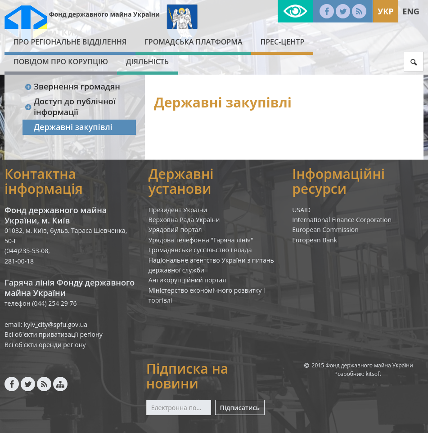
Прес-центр (282, 42)
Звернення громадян (72, 86)
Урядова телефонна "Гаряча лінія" (201, 240)
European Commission (325, 229)
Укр (385, 11)
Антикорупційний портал (187, 280)
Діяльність (147, 62)
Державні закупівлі (73, 126)
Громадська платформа (193, 42)
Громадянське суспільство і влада (200, 250)
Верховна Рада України (184, 219)
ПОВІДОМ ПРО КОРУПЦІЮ (61, 62)
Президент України (178, 209)
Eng (410, 11)
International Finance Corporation (342, 219)
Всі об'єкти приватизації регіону (54, 334)
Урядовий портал (175, 229)
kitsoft (374, 374)
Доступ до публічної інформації (70, 106)
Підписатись (240, 407)
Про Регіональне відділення (70, 42)
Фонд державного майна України (104, 14)
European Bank (314, 240)
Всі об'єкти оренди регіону (45, 344)
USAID (301, 209)
